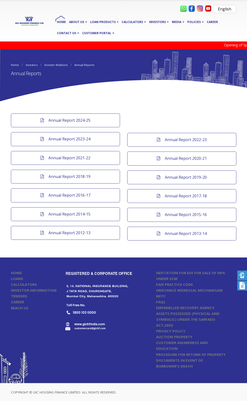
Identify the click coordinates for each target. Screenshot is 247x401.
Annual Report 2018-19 (65, 176)
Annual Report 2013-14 (182, 233)
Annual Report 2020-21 (182, 158)
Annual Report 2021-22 (65, 157)
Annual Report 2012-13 (65, 232)
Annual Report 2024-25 (65, 120)
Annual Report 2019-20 (182, 177)
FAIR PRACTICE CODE (174, 284)
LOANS (17, 278)
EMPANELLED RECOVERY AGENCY (185, 307)
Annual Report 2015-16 (182, 214)
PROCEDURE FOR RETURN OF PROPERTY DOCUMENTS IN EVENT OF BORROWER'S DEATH (191, 360)
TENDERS (19, 296)
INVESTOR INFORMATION (33, 290)
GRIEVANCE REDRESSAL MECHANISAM (189, 290)
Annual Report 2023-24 (65, 139)
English (224, 9)
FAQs (160, 301)
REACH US (19, 307)
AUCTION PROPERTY (174, 336)
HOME (61, 22)
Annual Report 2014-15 (65, 214)
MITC (161, 296)
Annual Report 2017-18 (182, 196)
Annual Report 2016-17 (65, 195)
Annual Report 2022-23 (182, 139)
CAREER (212, 22)
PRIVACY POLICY (170, 331)
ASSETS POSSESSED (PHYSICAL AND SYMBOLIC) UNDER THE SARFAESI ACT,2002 (188, 319)
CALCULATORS (24, 284)
